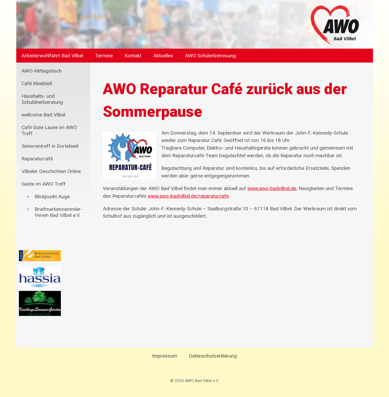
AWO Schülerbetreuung (210, 56)
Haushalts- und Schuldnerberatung (42, 99)
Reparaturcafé (37, 159)
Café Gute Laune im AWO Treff (49, 130)
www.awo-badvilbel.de (271, 188)
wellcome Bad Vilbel (43, 115)
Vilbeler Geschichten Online (51, 171)
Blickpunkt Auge (52, 197)
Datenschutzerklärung (213, 356)
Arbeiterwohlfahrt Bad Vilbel (52, 56)
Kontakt (133, 56)
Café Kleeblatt (37, 83)
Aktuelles (163, 56)
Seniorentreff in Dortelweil (50, 146)
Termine (104, 56)
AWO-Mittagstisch (42, 71)
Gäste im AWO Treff (44, 184)
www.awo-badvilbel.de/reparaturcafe (188, 196)
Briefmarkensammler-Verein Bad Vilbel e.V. (58, 212)
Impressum (164, 356)
